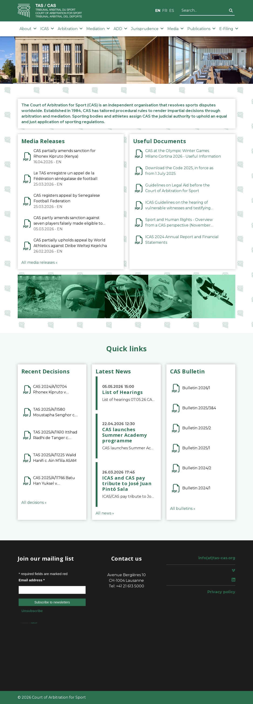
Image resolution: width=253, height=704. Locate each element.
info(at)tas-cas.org (216, 558)
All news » (105, 513)
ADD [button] (120, 29)
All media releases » (39, 262)
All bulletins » (182, 508)
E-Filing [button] (228, 29)
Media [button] (175, 29)
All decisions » (34, 502)
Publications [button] (201, 29)
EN (157, 10)
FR (164, 10)
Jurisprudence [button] (147, 29)
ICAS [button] (47, 29)
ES (171, 10)
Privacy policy (221, 592)
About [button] (28, 29)
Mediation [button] (98, 29)
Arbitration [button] (70, 29)
